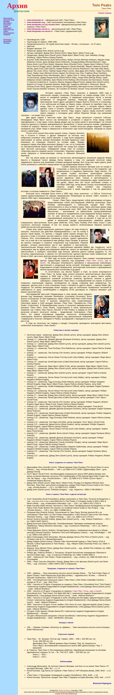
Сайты (5, 31)
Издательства (8, 30)
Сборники (7, 25)
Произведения (8, 33)
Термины (6, 34)
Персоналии (7, 18)
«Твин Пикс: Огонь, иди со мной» (87, 591)
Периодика (7, 28)
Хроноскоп (7, 41)
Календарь (7, 40)
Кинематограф (8, 20)
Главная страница (104, 13)
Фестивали (7, 23)
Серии (5, 26)
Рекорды (6, 43)
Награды (6, 21)
